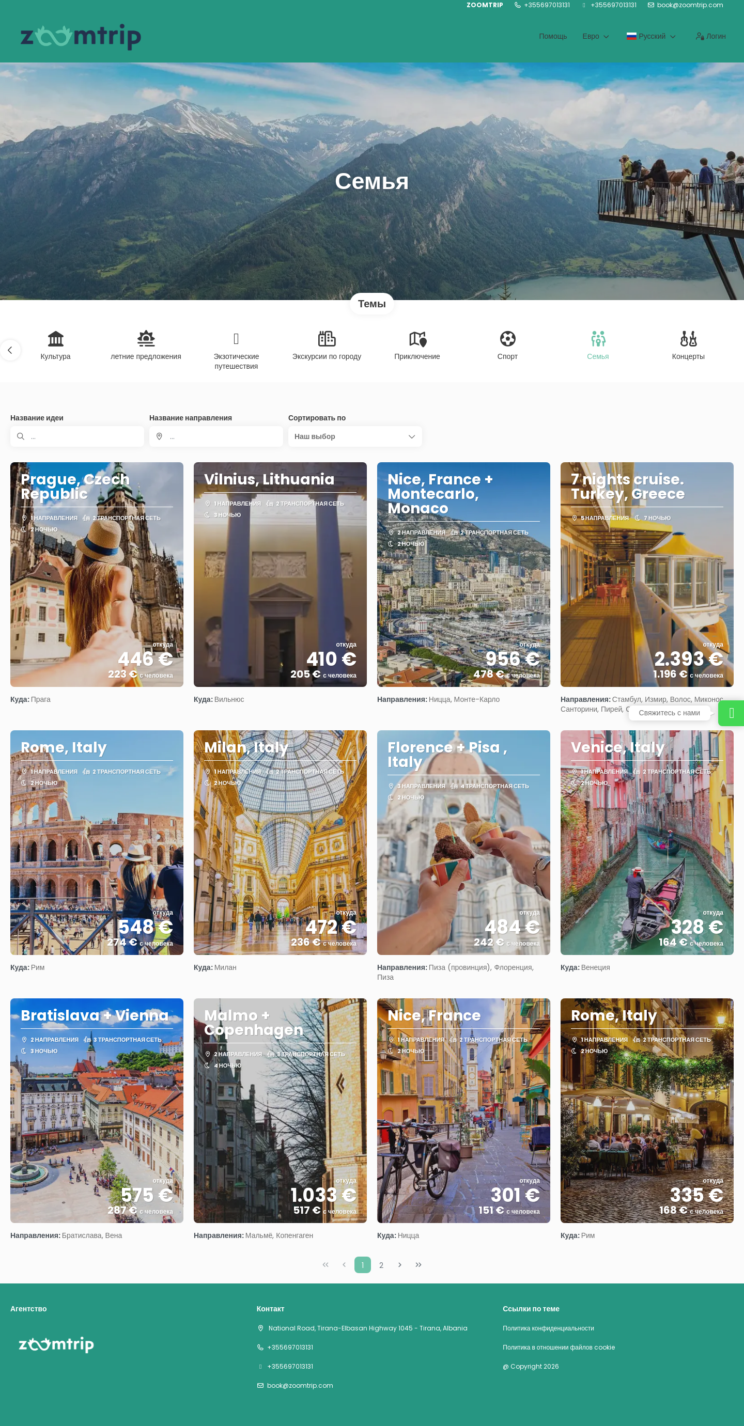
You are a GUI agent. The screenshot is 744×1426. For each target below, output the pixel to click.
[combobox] (216, 436)
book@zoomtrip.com (690, 5)
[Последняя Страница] (418, 1265)
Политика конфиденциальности (548, 1328)
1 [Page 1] (363, 1265)
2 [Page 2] (381, 1265)
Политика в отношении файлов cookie (558, 1347)
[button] (10, 350)
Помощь (553, 36)
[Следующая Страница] (400, 1265)
